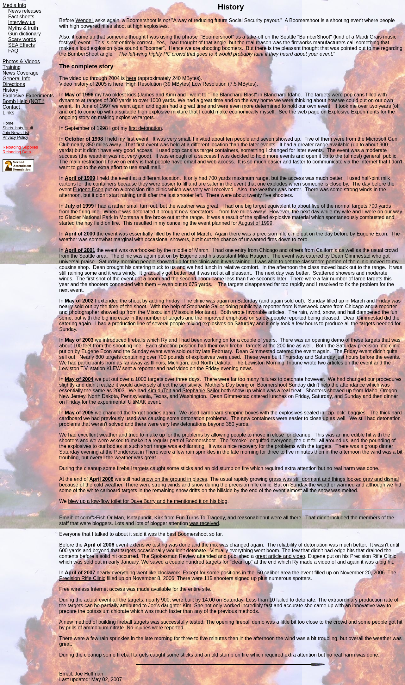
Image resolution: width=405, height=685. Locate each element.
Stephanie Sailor (200, 390)
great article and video (280, 556)
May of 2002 (79, 300)
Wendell (85, 20)
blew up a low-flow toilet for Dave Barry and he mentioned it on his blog (147, 501)
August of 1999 (255, 223)
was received (204, 523)
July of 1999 (79, 206)
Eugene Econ (88, 189)
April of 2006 (99, 544)
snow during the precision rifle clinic (231, 484)
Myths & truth (23, 28)
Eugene (188, 256)
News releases (24, 11)
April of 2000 (80, 233)
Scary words (22, 39)
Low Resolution (209, 84)
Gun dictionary (24, 33)
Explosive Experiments (353, 111)
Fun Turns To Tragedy (200, 517)
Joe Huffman (89, 673)
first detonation (145, 128)
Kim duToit (159, 390)
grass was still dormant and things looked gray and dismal (334, 479)
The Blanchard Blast (232, 94)
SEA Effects (21, 45)
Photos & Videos (21, 61)
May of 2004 (79, 379)
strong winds (166, 484)
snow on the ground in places (174, 479)
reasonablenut (253, 517)
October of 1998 (84, 139)
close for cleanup (291, 434)
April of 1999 (80, 178)
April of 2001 (80, 250)
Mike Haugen (253, 256)
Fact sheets (21, 16)
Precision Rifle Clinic (82, 578)
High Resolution (144, 84)
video (324, 562)
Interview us (21, 22)
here (131, 78)
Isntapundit (139, 517)
